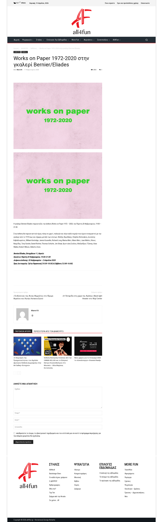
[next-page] (19, 373)
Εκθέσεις (34, 48)
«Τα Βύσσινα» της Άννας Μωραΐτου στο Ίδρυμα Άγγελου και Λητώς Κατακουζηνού (33, 297)
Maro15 (19, 70)
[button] (147, 40)
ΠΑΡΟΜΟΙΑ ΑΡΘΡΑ (23, 331)
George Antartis (49, 520)
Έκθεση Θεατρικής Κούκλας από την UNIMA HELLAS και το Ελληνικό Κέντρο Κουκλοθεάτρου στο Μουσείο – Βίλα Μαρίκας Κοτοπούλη (58, 363)
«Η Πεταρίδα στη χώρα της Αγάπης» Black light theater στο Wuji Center (82, 297)
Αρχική (16, 48)
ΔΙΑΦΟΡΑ (24, 48)
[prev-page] (15, 373)
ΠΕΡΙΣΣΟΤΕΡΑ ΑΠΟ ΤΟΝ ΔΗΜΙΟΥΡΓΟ (49, 331)
